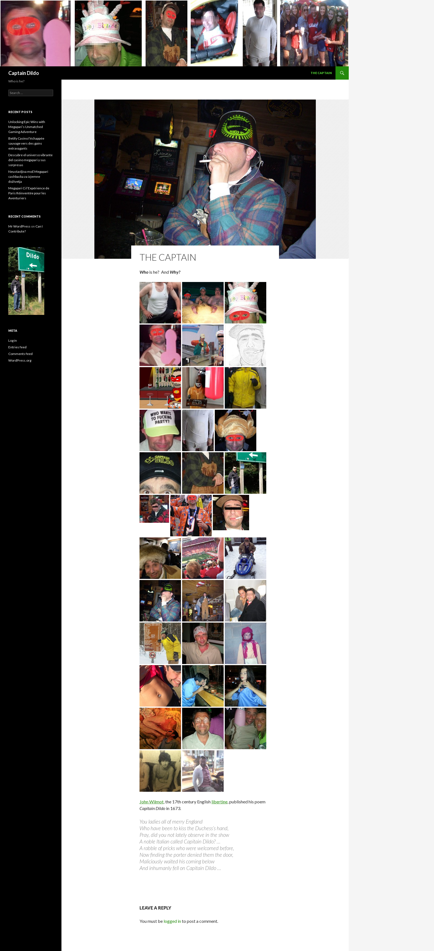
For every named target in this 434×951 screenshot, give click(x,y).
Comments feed (20, 354)
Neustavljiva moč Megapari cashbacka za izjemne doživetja (28, 176)
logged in (172, 921)
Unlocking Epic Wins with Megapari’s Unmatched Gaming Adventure (26, 127)
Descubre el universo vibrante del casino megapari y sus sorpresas (30, 160)
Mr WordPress (19, 226)
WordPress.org (19, 360)
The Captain (321, 73)
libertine (219, 801)
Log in (12, 340)
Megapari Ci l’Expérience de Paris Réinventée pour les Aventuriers (28, 193)
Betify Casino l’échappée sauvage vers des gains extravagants (26, 143)
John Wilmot (152, 801)
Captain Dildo (23, 73)
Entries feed (17, 347)
